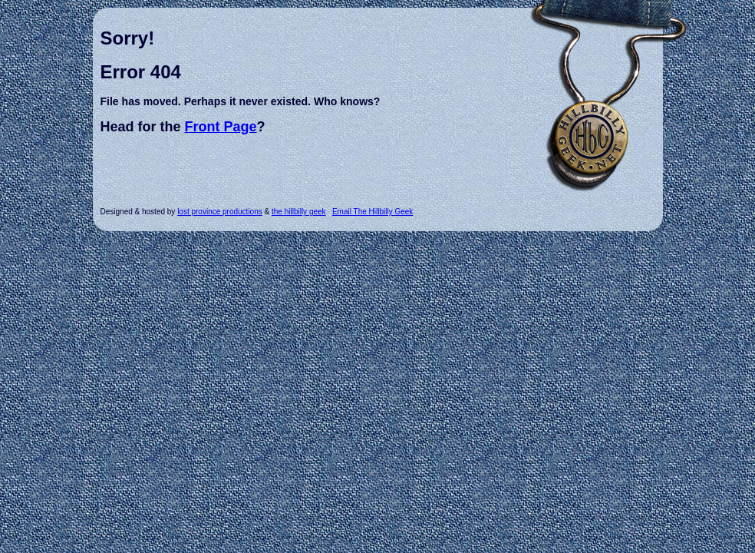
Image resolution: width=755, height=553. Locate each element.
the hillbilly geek (299, 211)
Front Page (221, 126)
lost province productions (219, 211)
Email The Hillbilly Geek (372, 211)
